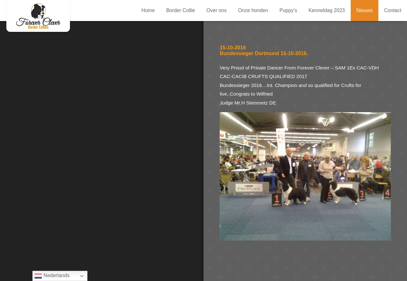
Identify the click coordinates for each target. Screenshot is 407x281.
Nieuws (364, 10)
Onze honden (253, 10)
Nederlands (51, 276)
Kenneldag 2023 (326, 10)
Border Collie (180, 10)
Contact (392, 10)
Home (148, 10)
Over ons (216, 10)
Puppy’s (288, 10)
